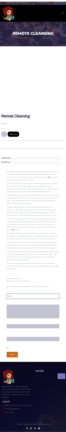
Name (9, 322)
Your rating (11, 292)
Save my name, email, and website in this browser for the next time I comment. (33, 348)
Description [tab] (6, 158)
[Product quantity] (4, 134)
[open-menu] (63, 13)
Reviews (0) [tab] (5, 162)
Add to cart (13, 134)
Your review (11, 303)
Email (9, 335)
